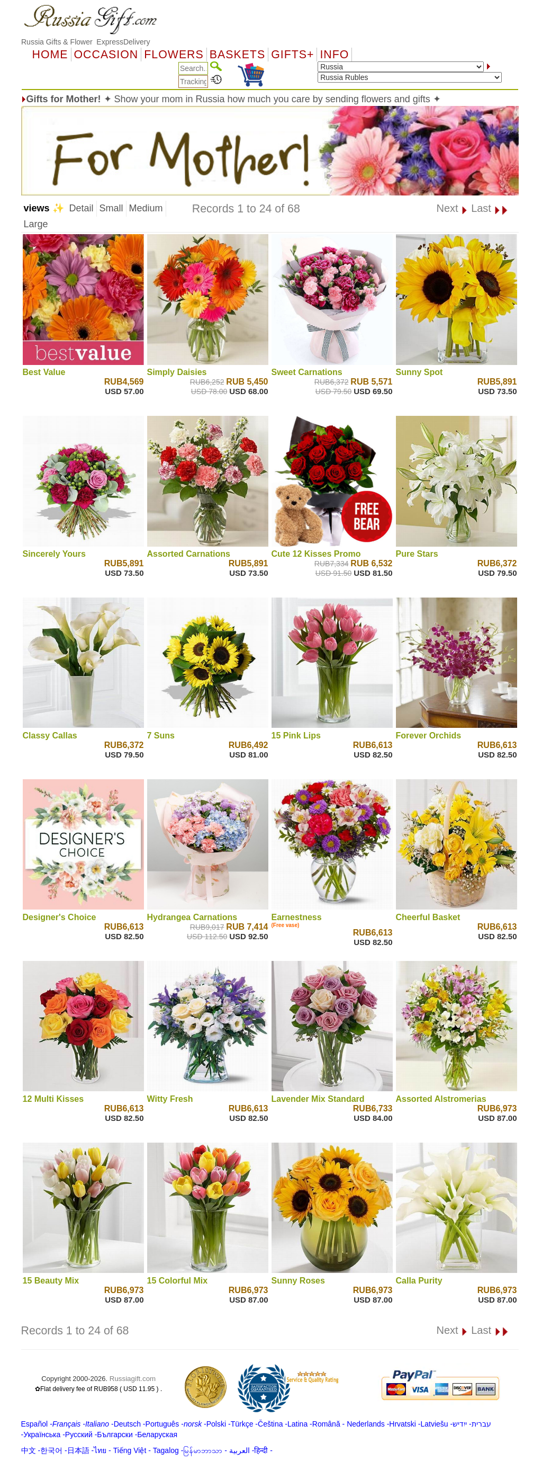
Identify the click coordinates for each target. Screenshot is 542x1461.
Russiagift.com (133, 1379)
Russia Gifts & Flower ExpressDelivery (85, 42)
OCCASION (106, 54)
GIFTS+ (292, 54)
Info (334, 54)
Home (50, 54)
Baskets (237, 54)
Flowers (173, 54)
